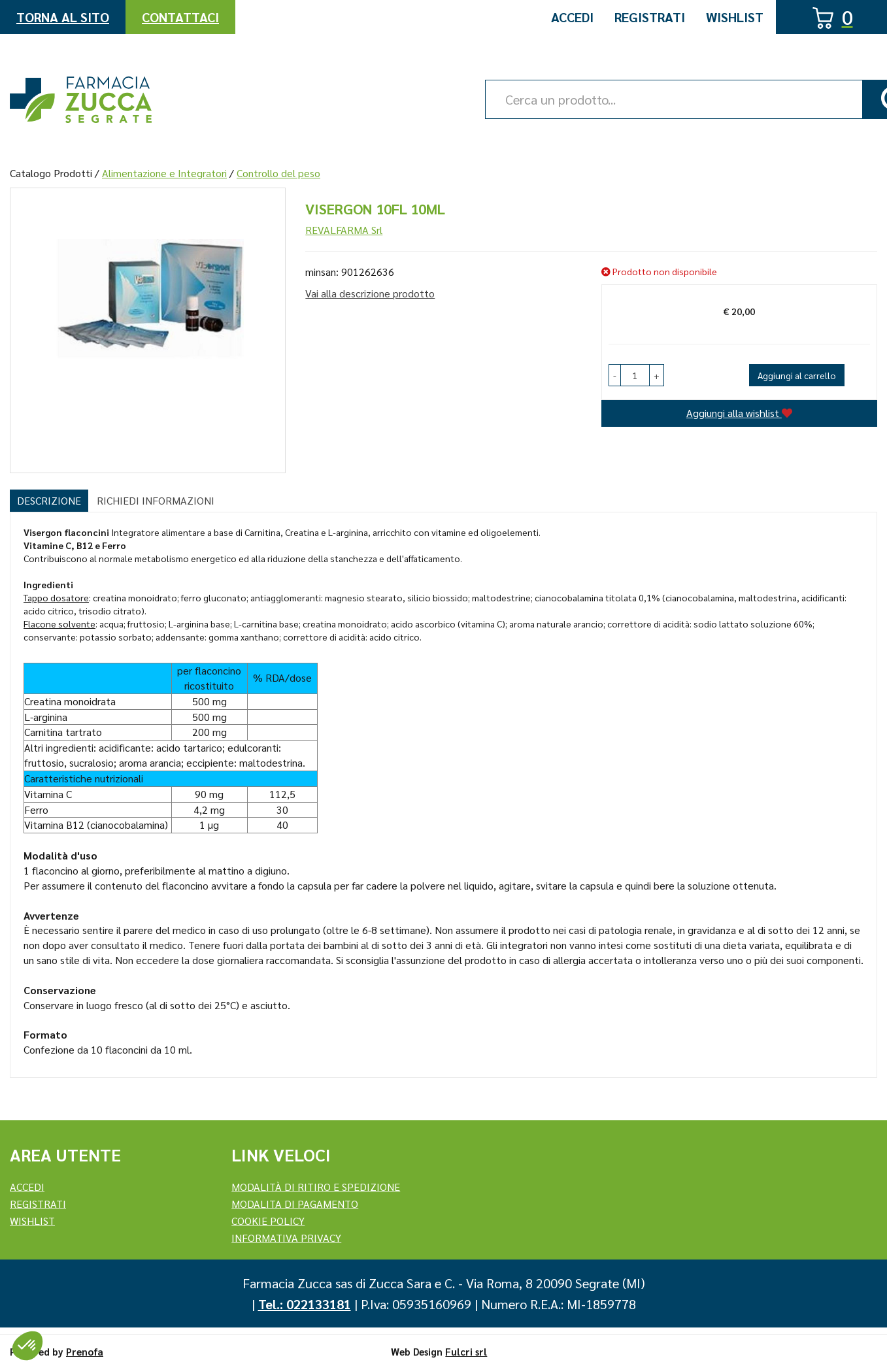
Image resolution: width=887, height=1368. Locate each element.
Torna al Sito (62, 16)
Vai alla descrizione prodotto (370, 293)
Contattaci (180, 16)
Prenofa (84, 1351)
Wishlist (734, 16)
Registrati (649, 16)
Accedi (572, 16)
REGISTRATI (38, 1203)
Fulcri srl (466, 1351)
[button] (615, 375)
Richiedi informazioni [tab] (155, 500)
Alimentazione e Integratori (164, 173)
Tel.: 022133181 (304, 1303)
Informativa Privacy (286, 1237)
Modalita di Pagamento (294, 1203)
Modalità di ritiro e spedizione (315, 1186)
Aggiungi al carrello (797, 375)
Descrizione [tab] (49, 500)
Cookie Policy (268, 1220)
